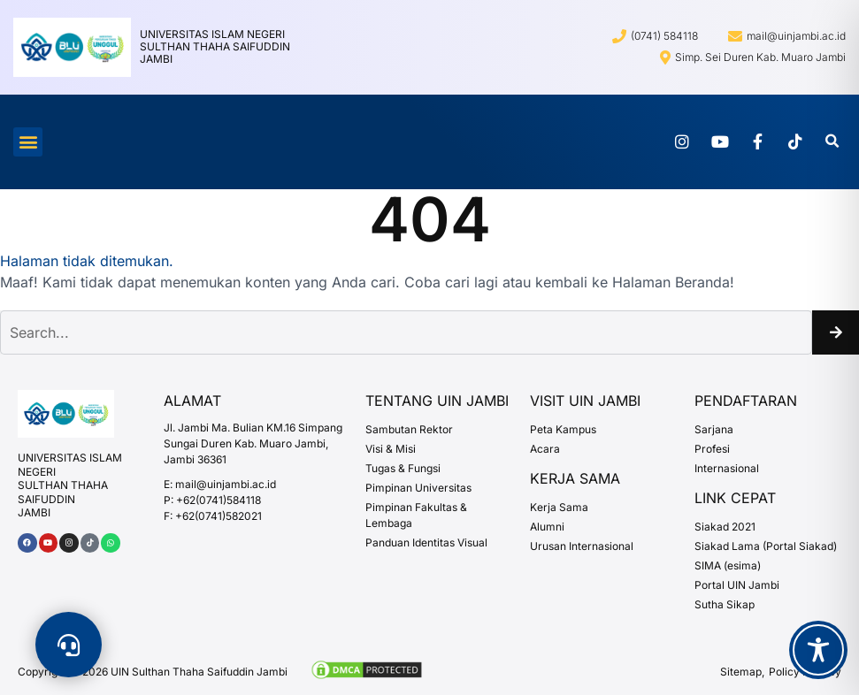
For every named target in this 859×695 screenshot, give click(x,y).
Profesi (712, 448)
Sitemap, (742, 671)
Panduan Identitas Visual (426, 542)
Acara (545, 448)
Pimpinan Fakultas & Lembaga (416, 515)
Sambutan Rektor (409, 429)
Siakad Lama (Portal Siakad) (765, 546)
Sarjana (713, 429)
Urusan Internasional (581, 546)
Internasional (726, 468)
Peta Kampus (563, 429)
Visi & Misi (390, 448)
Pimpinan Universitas (418, 487)
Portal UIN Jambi (736, 585)
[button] (27, 142)
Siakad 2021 (724, 526)
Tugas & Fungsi (403, 468)
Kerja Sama (559, 507)
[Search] (835, 332)
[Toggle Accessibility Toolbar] (818, 649)
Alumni (547, 526)
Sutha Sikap (724, 604)
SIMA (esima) (727, 565)
